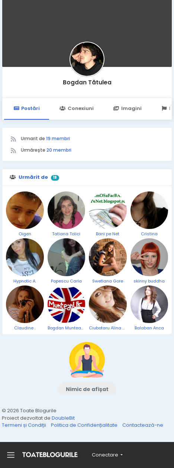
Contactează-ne (142, 425)
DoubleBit (63, 418)
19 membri (58, 138)
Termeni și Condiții (24, 425)
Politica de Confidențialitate (85, 425)
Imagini (127, 108)
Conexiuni (76, 108)
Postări (26, 108)
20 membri (58, 150)
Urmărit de (33, 177)
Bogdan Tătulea (87, 82)
